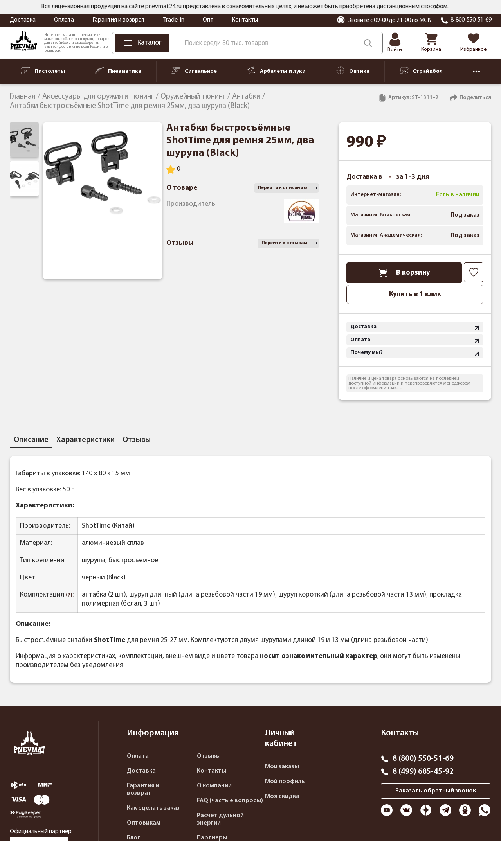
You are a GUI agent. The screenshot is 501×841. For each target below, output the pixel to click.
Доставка (23, 20)
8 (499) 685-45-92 (423, 772)
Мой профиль (285, 781)
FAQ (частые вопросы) (230, 801)
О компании (214, 786)
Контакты (245, 20)
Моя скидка (282, 796)
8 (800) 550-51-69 (423, 759)
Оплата (64, 20)
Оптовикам (143, 823)
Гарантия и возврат (118, 20)
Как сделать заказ (153, 808)
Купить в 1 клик (415, 294)
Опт (208, 20)
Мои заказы (282, 767)
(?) (69, 595)
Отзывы (209, 756)
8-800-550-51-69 (471, 20)
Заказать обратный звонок (436, 791)
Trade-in (173, 20)
